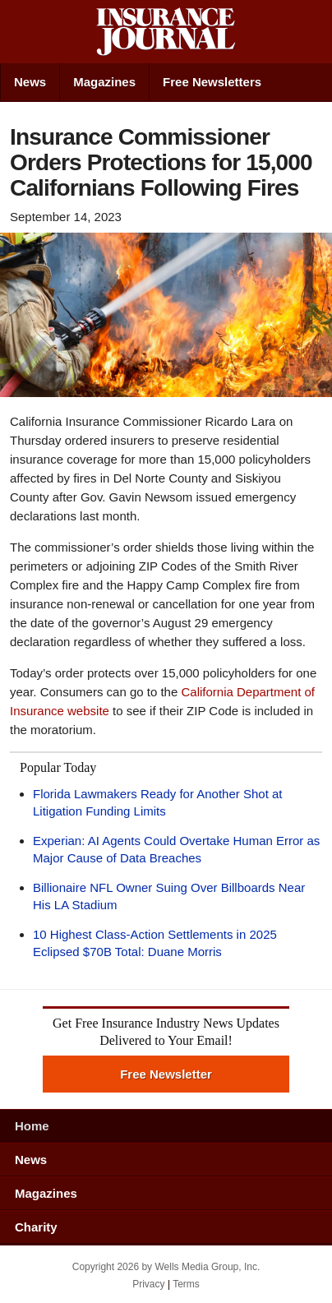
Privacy (148, 1284)
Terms (186, 1284)
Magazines (104, 82)
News (30, 82)
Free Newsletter (166, 1074)
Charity (36, 1227)
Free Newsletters (212, 82)
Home (32, 1126)
